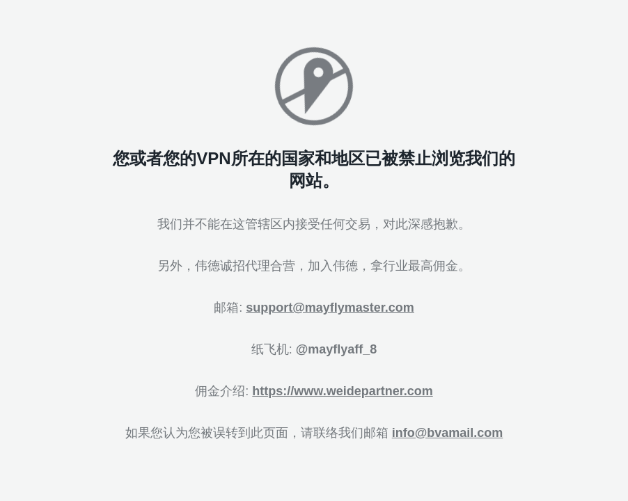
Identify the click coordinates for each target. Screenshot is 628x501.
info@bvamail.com (447, 433)
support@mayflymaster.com (330, 308)
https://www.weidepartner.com (342, 391)
